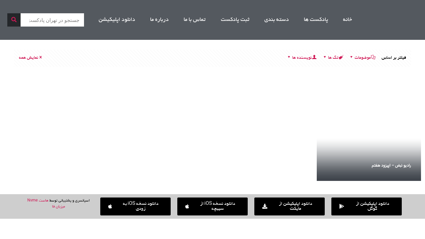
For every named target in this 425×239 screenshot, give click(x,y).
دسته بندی (276, 20)
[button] (135, 206)
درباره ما (159, 20)
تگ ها (332, 58)
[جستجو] (14, 20)
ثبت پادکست (235, 20)
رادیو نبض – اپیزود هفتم (391, 165)
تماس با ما (195, 20)
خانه (347, 20)
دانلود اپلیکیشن (117, 20)
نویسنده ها (301, 58)
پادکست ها (316, 20)
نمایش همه (31, 58)
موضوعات (362, 58)
